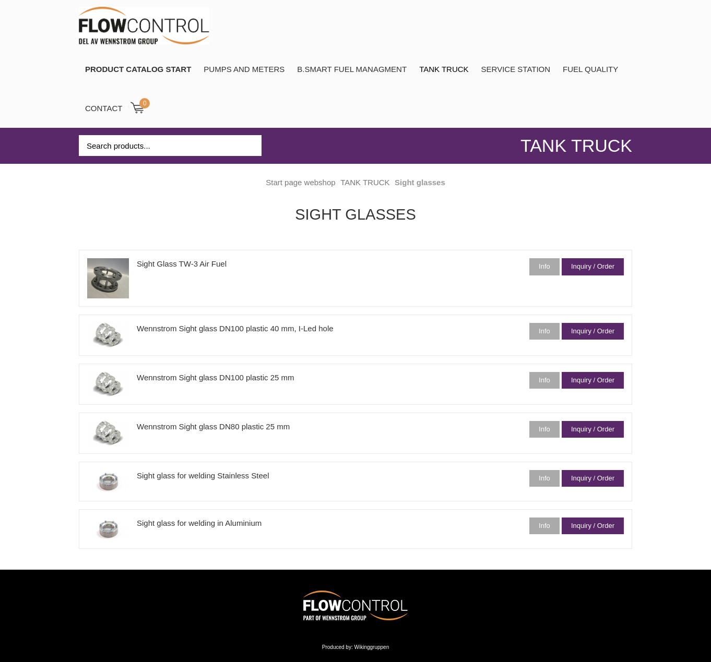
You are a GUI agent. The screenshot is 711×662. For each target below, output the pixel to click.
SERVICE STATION (516, 69)
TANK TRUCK (443, 69)
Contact (103, 108)
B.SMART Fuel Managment (352, 69)
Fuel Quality (590, 69)
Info (544, 266)
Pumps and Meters (244, 69)
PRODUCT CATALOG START (138, 69)
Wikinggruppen (371, 647)
